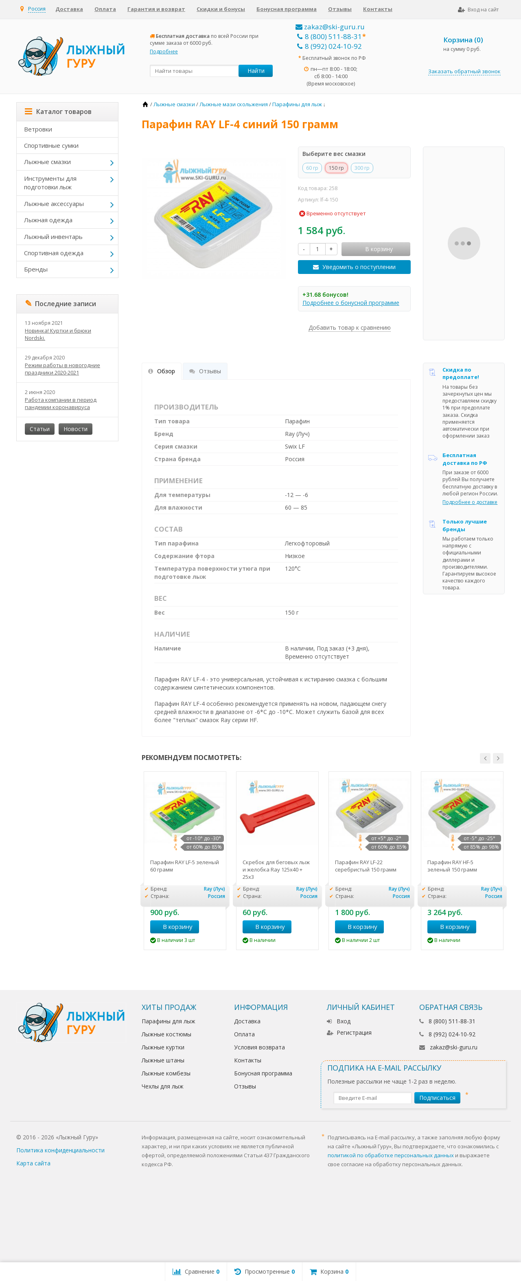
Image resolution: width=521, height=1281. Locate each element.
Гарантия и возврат (156, 9)
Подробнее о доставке (469, 502)
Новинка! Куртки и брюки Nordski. (58, 334)
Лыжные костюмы (166, 1034)
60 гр (312, 167)
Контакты (377, 9)
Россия (37, 8)
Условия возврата (259, 1047)
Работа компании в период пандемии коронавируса (60, 403)
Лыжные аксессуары (54, 203)
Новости (75, 429)
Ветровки (38, 129)
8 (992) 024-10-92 (329, 46)
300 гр (362, 167)
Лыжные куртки (163, 1047)
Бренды (36, 269)
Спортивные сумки (51, 145)
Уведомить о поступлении (359, 267)
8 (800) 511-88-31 (329, 36)
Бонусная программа (286, 9)
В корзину (173, 926)
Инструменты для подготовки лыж (50, 182)
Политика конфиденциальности (60, 1150)
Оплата (105, 9)
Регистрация (349, 1032)
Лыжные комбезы (166, 1073)
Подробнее (164, 51)
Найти (256, 70)
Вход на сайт (478, 9)
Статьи (40, 429)
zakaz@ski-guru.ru (330, 26)
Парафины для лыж (168, 1021)
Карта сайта (33, 1163)
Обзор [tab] (161, 371)
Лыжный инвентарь (53, 236)
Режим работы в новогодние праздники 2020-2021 (62, 368)
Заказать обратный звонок (464, 71)
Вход (338, 1021)
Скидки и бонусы (221, 9)
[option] (185, 860)
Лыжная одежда (48, 220)
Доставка (69, 9)
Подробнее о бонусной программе (350, 303)
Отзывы (340, 9)
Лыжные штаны (163, 1060)
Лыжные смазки (47, 162)
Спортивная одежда (53, 253)
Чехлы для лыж (163, 1086)
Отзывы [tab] (205, 371)
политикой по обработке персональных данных (391, 1155)
